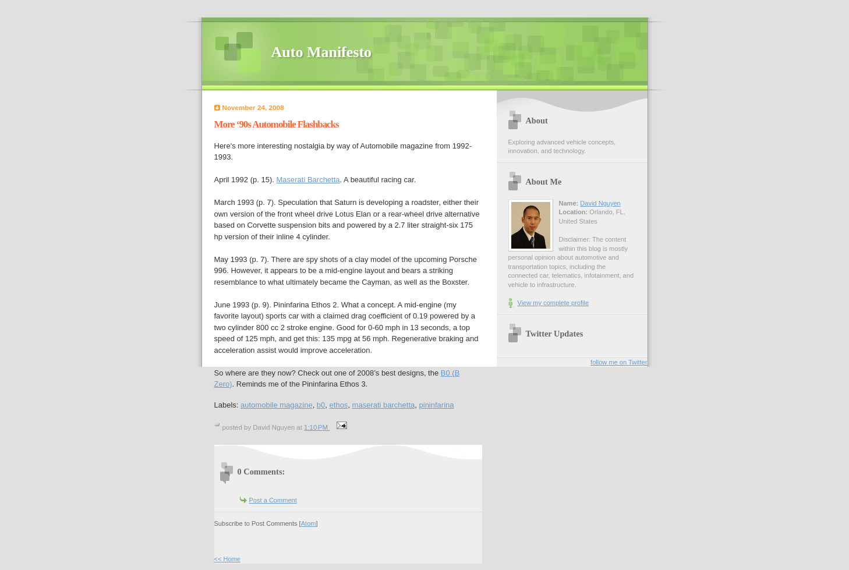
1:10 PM (317, 427)
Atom (308, 523)
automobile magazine (276, 405)
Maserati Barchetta (307, 179)
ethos (339, 405)
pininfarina (436, 405)
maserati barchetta (383, 405)
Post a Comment (273, 500)
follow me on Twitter (618, 362)
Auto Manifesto (321, 52)
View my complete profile (553, 302)
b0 (321, 405)
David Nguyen (600, 203)
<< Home (227, 558)
